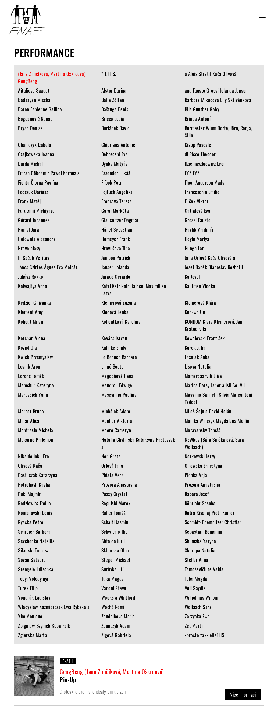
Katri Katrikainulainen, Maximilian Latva (133, 289)
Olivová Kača (30, 465)
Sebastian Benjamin (203, 531)
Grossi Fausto (198, 220)
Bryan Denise (30, 128)
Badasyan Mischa (34, 99)
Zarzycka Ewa (197, 616)
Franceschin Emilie (202, 191)
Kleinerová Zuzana (118, 302)
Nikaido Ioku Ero (33, 456)
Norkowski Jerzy (200, 456)
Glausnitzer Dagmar (120, 220)
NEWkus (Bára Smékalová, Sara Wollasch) (214, 443)
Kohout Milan (30, 321)
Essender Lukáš (115, 172)
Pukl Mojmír (29, 493)
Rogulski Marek (116, 503)
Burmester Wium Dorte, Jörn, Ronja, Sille (218, 132)
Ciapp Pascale (198, 144)
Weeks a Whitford (118, 597)
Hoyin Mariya (197, 238)
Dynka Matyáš (114, 163)
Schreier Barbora (34, 531)
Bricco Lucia (112, 118)
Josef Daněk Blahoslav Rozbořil (214, 267)
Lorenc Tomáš (31, 375)
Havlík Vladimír (199, 229)
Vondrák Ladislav (34, 597)
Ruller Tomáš (113, 512)
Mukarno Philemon (35, 439)
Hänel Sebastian (117, 229)
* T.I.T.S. (108, 73)
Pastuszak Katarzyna (38, 475)
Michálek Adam (115, 411)
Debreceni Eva (114, 154)
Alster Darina (114, 90)
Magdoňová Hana (117, 375)
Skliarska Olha (115, 550)
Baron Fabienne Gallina (40, 109)
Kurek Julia (195, 347)
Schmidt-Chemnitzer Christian (213, 522)
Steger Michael (115, 559)
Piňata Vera (112, 475)
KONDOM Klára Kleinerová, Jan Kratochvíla (214, 325)
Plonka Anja (196, 475)
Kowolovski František (205, 338)
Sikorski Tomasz (33, 550)
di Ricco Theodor (200, 154)
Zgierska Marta (32, 635)
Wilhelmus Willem (201, 597)
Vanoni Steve (113, 588)
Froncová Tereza (116, 201)
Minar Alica (29, 420)
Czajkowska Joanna (36, 154)
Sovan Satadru (32, 559)
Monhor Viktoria (116, 420)
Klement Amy (30, 312)
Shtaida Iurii (113, 540)
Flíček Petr (111, 182)
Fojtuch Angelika (117, 191)
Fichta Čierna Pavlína (38, 182)
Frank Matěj (29, 201)
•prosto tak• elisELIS (204, 635)
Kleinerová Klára (200, 302)
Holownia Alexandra (37, 238)
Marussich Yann (33, 394)
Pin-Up (68, 679)
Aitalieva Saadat (33, 90)
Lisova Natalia (198, 366)
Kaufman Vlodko (200, 285)
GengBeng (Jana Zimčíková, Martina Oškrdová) (112, 671)
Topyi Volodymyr (33, 578)
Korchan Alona (31, 338)
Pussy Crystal (114, 493)
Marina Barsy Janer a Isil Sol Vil (215, 385)
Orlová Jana (112, 465)
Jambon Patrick (115, 257)
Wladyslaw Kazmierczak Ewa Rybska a (54, 606)
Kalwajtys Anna (32, 285)
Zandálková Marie (118, 616)
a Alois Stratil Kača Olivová (211, 73)
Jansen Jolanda (115, 267)
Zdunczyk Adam (115, 625)
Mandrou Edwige (116, 385)
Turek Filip (28, 588)
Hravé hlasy (29, 248)
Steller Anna (196, 559)
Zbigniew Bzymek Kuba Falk (44, 625)
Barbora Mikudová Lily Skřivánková (218, 99)
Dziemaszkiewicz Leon (205, 163)
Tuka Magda (112, 578)
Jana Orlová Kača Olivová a (210, 257)
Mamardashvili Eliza (203, 375)
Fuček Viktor (197, 201)
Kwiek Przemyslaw (35, 356)
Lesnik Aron (29, 366)
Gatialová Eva (198, 210)
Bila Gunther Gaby (202, 109)
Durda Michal (30, 163)
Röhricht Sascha (200, 503)
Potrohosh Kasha (34, 484)
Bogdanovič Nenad (35, 118)
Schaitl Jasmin (115, 522)
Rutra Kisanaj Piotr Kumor (210, 512)
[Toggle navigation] (262, 20)
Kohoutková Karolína (121, 321)
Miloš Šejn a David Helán (208, 411)
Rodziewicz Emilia (34, 503)
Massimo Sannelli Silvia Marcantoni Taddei (218, 398)
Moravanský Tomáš (202, 430)
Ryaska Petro (30, 522)
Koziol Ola (27, 347)
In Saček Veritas (33, 257)
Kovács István (114, 338)
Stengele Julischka (35, 569)
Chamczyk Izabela (34, 144)
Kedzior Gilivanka (34, 302)
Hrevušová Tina (115, 248)
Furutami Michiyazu (36, 210)
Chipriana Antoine (118, 144)
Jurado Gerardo (115, 276)
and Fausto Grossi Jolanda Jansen (216, 90)
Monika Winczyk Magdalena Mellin (217, 420)
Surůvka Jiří (112, 569)
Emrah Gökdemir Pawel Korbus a (49, 172)
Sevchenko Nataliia (36, 540)
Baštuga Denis (115, 109)
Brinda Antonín (199, 118)
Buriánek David (115, 128)
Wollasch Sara (198, 606)
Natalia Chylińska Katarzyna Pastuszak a (138, 443)
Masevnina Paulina (119, 394)
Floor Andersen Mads (204, 182)
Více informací (243, 694)
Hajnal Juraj (29, 229)
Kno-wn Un (195, 312)
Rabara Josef (197, 493)
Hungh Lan (195, 248)
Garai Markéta (115, 210)
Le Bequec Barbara (119, 356)
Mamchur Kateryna (36, 385)
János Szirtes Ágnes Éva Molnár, (48, 267)
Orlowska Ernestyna (203, 465)
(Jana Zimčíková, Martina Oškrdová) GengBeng (51, 77)
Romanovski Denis (35, 512)
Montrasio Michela (35, 430)
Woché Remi (112, 606)
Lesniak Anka (197, 356)
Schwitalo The (114, 531)
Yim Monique (30, 616)
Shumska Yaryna (200, 540)
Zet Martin (195, 625)
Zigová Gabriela (116, 635)
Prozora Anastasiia (119, 484)
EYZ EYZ (192, 172)
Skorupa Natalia (200, 550)
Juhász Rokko (30, 276)
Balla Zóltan (112, 99)
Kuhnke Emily (113, 347)
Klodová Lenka (115, 312)
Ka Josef (192, 276)
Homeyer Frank (115, 238)
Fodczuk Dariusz (33, 191)
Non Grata (111, 456)
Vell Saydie (195, 588)
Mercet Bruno (31, 411)
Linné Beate (112, 366)
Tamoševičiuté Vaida (204, 569)
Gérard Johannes (34, 220)
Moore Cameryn (116, 430)
